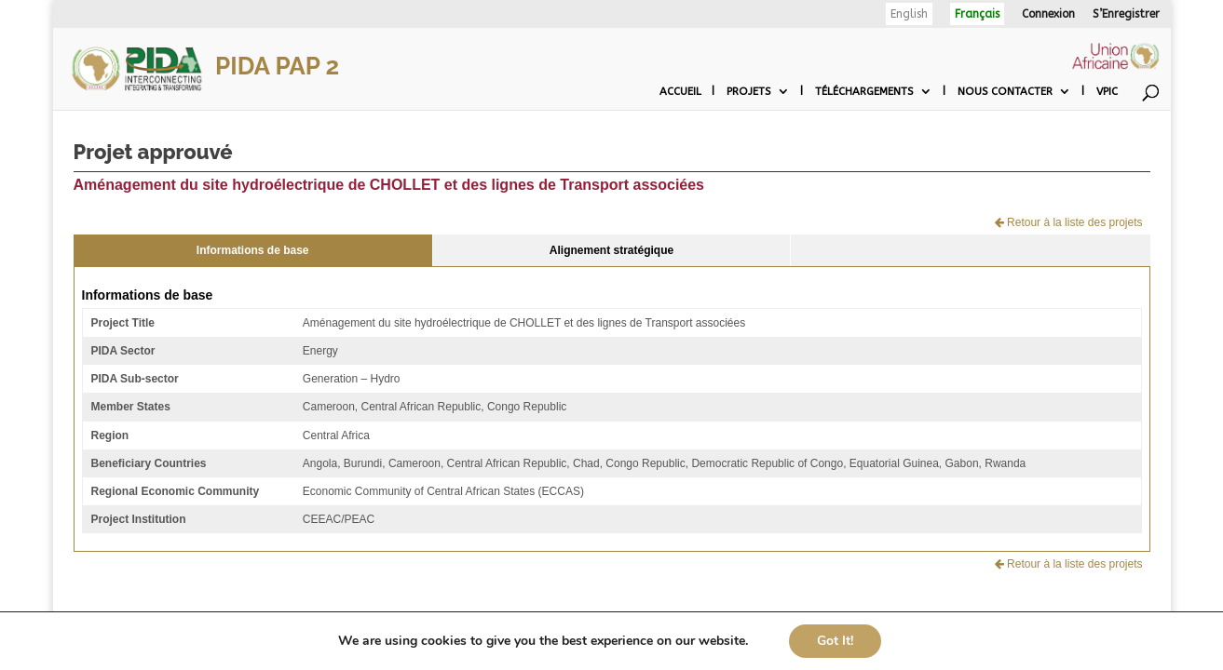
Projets (749, 91)
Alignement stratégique (611, 250)
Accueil (680, 91)
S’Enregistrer (1126, 14)
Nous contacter (1005, 91)
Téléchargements (864, 91)
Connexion (1048, 14)
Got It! (835, 641)
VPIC (1107, 91)
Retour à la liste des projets (1069, 222)
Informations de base (253, 250)
